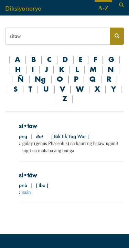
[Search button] (117, 36)
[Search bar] (57, 36)
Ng (40, 79)
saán (26, 192)
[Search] (121, 5)
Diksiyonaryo (23, 8)
